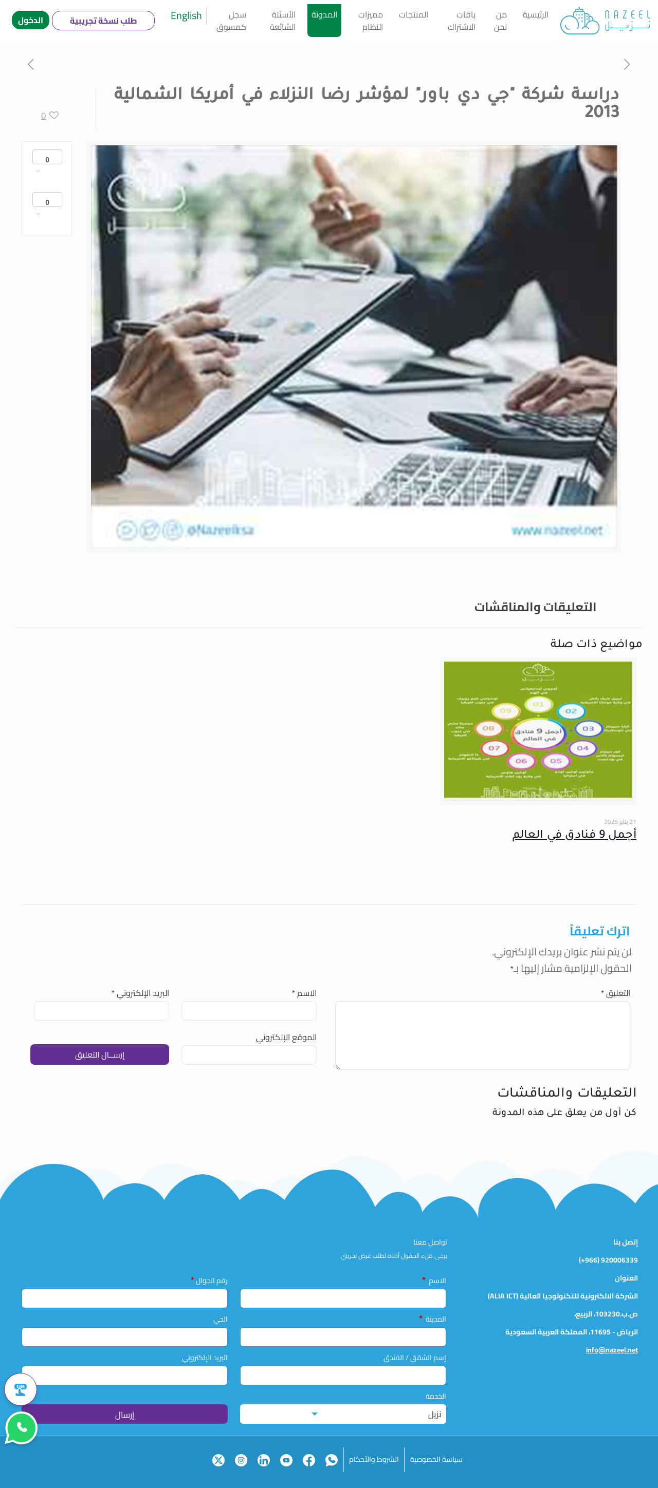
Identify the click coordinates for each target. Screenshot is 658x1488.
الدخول (30, 20)
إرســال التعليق (99, 1054)
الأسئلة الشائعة (283, 20)
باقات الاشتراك (462, 20)
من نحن (500, 20)
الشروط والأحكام (374, 1459)
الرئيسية (536, 14)
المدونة (324, 14)
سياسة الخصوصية (436, 1459)
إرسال (124, 1414)
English (186, 15)
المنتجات (413, 14)
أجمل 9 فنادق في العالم (574, 836)
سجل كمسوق (231, 20)
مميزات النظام (370, 20)
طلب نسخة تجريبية (103, 20)
